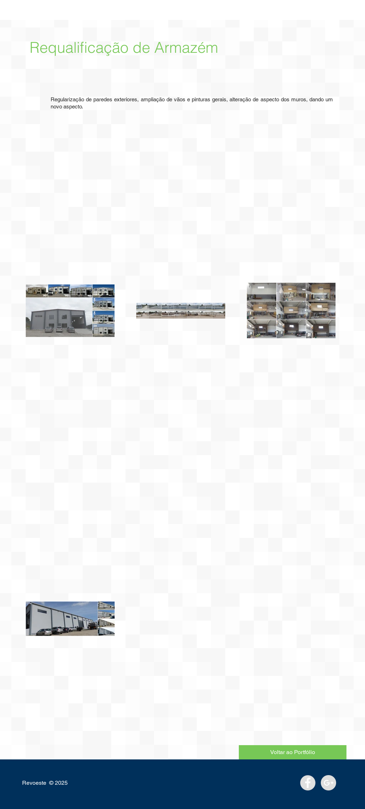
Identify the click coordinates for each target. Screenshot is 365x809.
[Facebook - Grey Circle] (307, 782)
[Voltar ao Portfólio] (292, 752)
